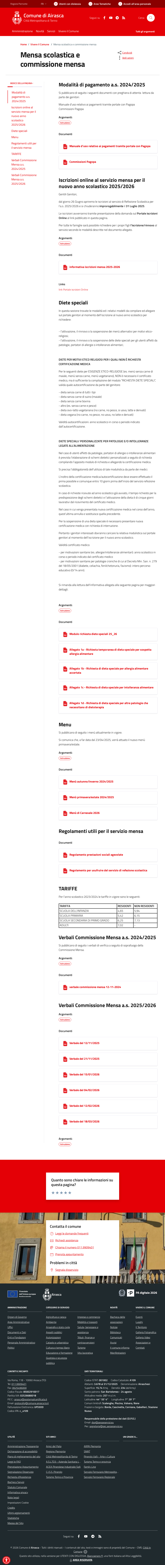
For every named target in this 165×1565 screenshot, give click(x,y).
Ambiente (51, 1322)
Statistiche (13, 1518)
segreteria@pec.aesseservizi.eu (106, 1426)
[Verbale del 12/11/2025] (65, 1043)
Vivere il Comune (39, 44)
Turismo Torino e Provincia (59, 1477)
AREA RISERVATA (80, 1560)
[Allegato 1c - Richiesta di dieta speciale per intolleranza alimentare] (65, 687)
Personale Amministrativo (21, 1342)
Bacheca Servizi (16, 1482)
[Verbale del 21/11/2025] (65, 1059)
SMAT (87, 1451)
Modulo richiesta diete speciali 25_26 (93, 634)
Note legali (13, 1497)
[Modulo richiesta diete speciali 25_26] (65, 634)
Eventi (139, 1317)
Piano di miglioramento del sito (24, 1456)
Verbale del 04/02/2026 (84, 1090)
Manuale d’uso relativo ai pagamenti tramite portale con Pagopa (109, 146)
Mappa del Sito (15, 1523)
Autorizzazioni (53, 1337)
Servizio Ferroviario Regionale (99, 1477)
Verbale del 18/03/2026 (84, 1121)
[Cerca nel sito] (151, 18)
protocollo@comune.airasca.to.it (32, 1403)
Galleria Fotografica (146, 1332)
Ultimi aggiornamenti (19, 1513)
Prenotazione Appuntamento (23, 1467)
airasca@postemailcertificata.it (30, 1399)
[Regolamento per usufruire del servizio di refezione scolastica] (65, 870)
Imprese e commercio (88, 1317)
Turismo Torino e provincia (97, 1462)
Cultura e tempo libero (58, 1348)
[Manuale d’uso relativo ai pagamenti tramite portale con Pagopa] (65, 146)
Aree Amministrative (19, 1322)
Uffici (10, 1327)
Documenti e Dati (17, 1332)
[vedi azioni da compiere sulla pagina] (125, 57)
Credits (11, 1508)
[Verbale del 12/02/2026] (65, 1106)
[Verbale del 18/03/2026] (65, 1122)
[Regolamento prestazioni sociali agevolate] (65, 855)
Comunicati (116, 1337)
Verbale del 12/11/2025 (84, 1043)
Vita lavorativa (85, 1353)
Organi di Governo (17, 1317)
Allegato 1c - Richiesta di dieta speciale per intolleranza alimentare (111, 687)
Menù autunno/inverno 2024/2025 (91, 781)
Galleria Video (143, 1337)
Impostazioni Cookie (18, 1502)
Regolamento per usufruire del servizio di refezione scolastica (108, 870)
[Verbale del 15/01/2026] (65, 1074)
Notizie (114, 1327)
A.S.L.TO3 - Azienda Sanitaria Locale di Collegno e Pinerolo (77, 1462)
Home (23, 44)
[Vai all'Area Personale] (134, 4)
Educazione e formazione (59, 1353)
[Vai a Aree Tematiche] (99, 4)
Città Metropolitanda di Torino (61, 1456)
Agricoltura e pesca (56, 1317)
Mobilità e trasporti (87, 1322)
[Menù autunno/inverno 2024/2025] (65, 782)
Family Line (90, 1467)
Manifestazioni (118, 1353)
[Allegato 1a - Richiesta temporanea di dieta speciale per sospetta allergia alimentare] (65, 650)
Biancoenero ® (95, 1556)
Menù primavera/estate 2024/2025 (91, 797)
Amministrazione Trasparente (23, 1446)
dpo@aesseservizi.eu (103, 1422)
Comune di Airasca (44, 15)
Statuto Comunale (17, 1487)
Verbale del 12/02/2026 (84, 1106)
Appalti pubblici (54, 1332)
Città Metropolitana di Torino (40, 20)
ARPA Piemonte (92, 1446)
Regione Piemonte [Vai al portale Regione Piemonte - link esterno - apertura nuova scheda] (18, 3)
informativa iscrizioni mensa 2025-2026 (94, 267)
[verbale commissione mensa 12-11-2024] (65, 987)
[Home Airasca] (39, 17)
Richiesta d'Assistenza (19, 1477)
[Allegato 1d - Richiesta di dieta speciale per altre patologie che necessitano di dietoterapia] (65, 703)
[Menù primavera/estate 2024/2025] (65, 797)
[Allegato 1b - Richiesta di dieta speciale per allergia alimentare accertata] (65, 669)
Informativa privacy (18, 1492)
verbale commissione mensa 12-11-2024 (95, 987)
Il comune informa (119, 1348)
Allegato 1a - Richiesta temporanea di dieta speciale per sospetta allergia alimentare (110, 651)
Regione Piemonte (56, 1451)
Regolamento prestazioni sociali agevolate (96, 854)
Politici (11, 1348)
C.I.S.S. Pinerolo (54, 1472)
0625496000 (19, 1388)
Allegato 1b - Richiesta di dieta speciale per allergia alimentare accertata (108, 670)
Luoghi (139, 1322)
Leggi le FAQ (14, 1462)
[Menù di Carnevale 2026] (65, 813)
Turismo (81, 1348)
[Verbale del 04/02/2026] (65, 1090)
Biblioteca (115, 1332)
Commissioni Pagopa (82, 162)
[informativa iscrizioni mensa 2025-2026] (65, 267)
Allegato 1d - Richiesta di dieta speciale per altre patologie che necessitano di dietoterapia (108, 705)
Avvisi (113, 1342)
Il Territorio (141, 1327)
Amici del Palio (53, 1446)
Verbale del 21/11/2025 (84, 1059)
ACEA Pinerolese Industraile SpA (63, 1467)
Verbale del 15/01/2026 (84, 1074)
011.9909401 (19, 1384)
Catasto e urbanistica (57, 1342)
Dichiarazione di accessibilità (22, 1451)
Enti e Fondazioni (17, 1337)
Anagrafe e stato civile (58, 1327)
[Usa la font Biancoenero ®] (67, 4)
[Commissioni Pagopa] (65, 162)
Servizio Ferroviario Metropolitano (101, 1472)
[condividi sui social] (124, 52)
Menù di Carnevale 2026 (84, 813)
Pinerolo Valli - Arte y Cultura (99, 1456)
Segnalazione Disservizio (21, 1472)
